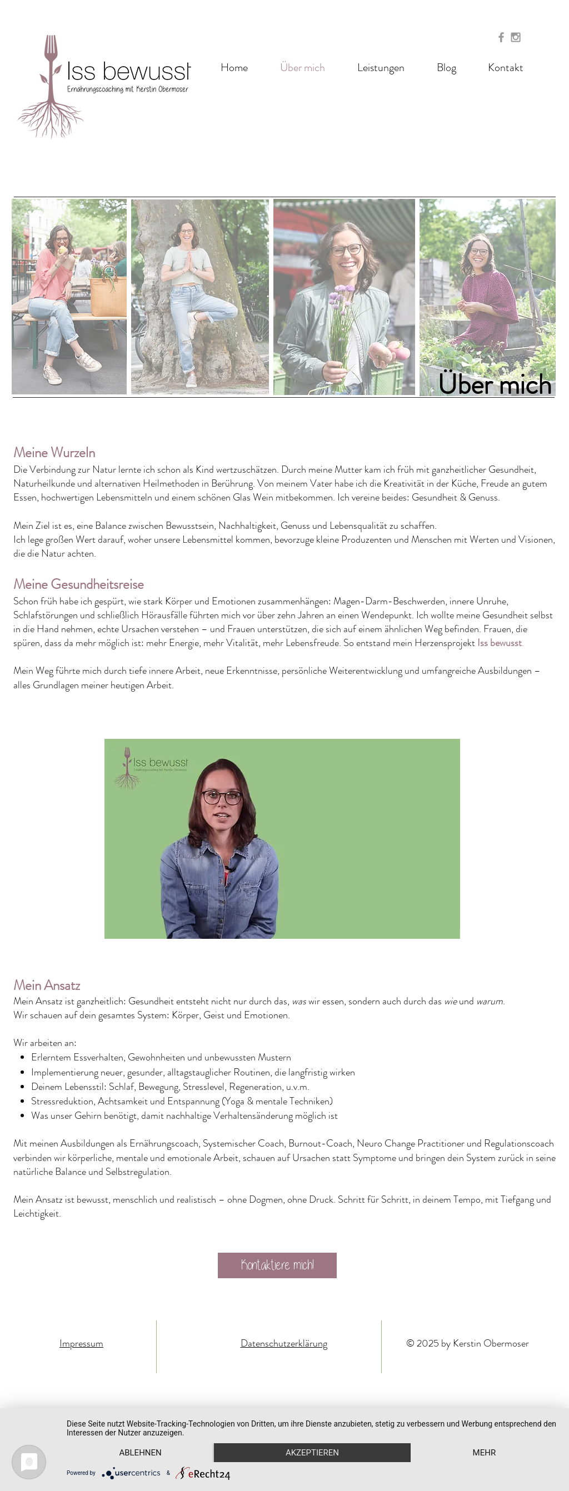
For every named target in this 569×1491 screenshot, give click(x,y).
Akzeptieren (312, 1453)
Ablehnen (140, 1453)
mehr (484, 1453)
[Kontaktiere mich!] (277, 1265)
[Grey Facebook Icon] (501, 37)
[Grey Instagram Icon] (515, 37)
